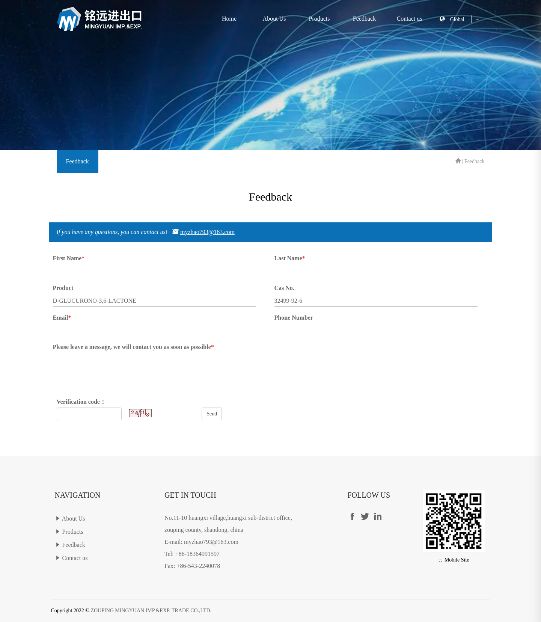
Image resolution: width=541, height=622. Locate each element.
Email (60, 317)
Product (63, 288)
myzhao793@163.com (207, 232)
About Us (274, 18)
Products (319, 18)
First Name (67, 258)
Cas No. (284, 288)
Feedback (364, 18)
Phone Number (293, 317)
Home (229, 18)
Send (211, 414)
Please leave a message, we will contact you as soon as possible (132, 347)
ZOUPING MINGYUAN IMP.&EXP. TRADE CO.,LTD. (150, 610)
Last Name (288, 258)
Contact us (409, 18)
